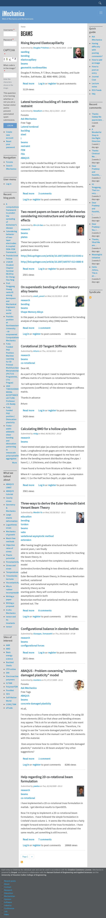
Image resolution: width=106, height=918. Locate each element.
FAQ (93, 93)
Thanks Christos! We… (96, 153)
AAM (8, 645)
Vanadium (37, 111)
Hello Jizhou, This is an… (95, 271)
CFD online (11, 669)
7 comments (44, 839)
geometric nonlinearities (34, 67)
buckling (25, 130)
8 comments (44, 610)
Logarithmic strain (11, 526)
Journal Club (95, 78)
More (14, 462)
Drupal (14, 872)
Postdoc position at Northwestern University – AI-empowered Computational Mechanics (13, 328)
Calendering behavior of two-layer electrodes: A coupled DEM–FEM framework (11, 242)
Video (6, 914)
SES (8, 694)
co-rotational (28, 362)
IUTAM (9, 683)
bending (25, 55)
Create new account (9, 135)
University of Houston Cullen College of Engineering (24, 875)
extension (26, 539)
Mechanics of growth (11, 533)
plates (24, 237)
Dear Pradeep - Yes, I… (96, 227)
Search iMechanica (11, 167)
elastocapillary (28, 59)
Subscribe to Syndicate (90, 297)
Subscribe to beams (22, 862)
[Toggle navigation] (100, 12)
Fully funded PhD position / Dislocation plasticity (11, 415)
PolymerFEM (11, 686)
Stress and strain (11, 567)
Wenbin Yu (37, 512)
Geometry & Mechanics (11, 507)
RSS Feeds (96, 90)
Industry (7, 905)
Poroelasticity (11, 561)
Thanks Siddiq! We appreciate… (98, 116)
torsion (24, 524)
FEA (23, 154)
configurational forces (32, 645)
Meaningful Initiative (97, 256)
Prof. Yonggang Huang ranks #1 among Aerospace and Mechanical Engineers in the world (11, 298)
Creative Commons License (79, 870)
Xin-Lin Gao (38, 225)
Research (8, 890)
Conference (9, 908)
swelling (25, 51)
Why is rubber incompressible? (11, 589)
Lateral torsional (29, 126)
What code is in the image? (9, 67)
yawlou (36, 786)
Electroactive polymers (11, 678)
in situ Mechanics (11, 611)
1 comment (44, 327)
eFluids (9, 707)
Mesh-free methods (10, 540)
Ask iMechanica (29, 118)
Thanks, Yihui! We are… (96, 242)
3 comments (44, 193)
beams (24, 63)
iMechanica (13, 13)
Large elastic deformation (11, 517)
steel (23, 134)
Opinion (7, 899)
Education (8, 893)
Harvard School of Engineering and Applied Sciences (69, 872)
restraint (25, 146)
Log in (41, 83)
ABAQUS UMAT (10, 486)
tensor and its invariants (11, 619)
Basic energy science (9, 655)
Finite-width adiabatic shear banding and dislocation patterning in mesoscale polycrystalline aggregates (13, 442)
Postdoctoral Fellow (12, 257)
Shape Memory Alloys (32, 311)
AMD (8, 648)
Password (7, 39)
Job (5, 911)
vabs (23, 532)
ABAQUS (25, 157)
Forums (9, 162)
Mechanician (9, 896)
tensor (9, 626)
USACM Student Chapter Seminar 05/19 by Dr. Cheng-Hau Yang (10, 271)
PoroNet (10, 690)
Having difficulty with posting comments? (97, 50)
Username (8, 29)
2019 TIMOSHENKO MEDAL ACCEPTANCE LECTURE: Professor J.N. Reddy (12, 395)
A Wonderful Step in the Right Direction (96, 135)
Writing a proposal (10, 605)
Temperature (11, 572)
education (26, 516)
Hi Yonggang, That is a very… (96, 189)
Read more (28, 83)
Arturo (36, 351)
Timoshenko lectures (11, 577)
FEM (23, 150)
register (52, 83)
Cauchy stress (9, 499)
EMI (7, 672)
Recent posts (10, 881)
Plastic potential (10, 557)
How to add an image (97, 61)
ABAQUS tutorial (10, 493)
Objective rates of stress (10, 548)
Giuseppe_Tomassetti (42, 633)
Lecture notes (95, 85)
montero (37, 680)
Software (8, 902)
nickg (35, 433)
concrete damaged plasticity (36, 703)
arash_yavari (38, 296)
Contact (7, 887)
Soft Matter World (11, 699)
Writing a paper (10, 598)
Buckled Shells (9, 664)
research (25, 229)
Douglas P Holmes (41, 47)
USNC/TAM (11, 704)
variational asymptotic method (37, 536)
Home (23, 27)
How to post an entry (95, 69)
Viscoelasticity (11, 582)
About (6, 884)
